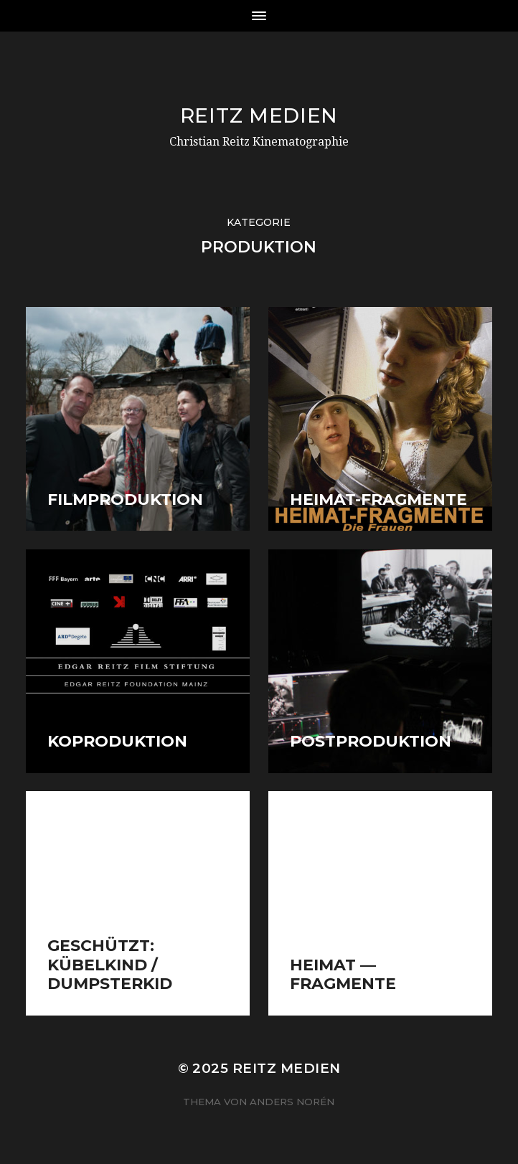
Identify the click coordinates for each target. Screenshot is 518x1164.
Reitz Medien (259, 115)
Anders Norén (292, 1101)
